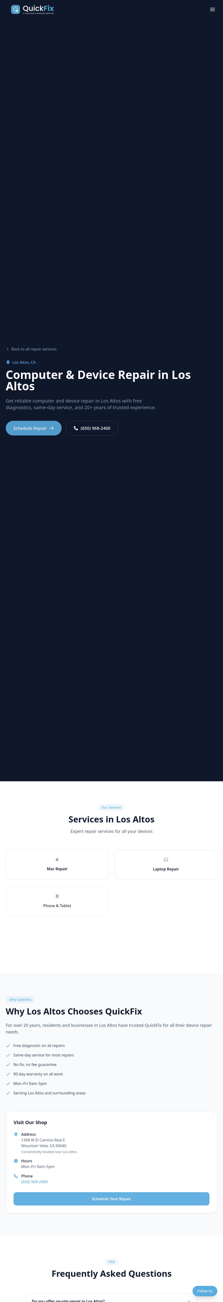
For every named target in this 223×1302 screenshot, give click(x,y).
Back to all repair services (31, 349)
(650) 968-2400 (91, 432)
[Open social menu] (205, 1291)
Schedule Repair (33, 432)
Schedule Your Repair (111, 1202)
